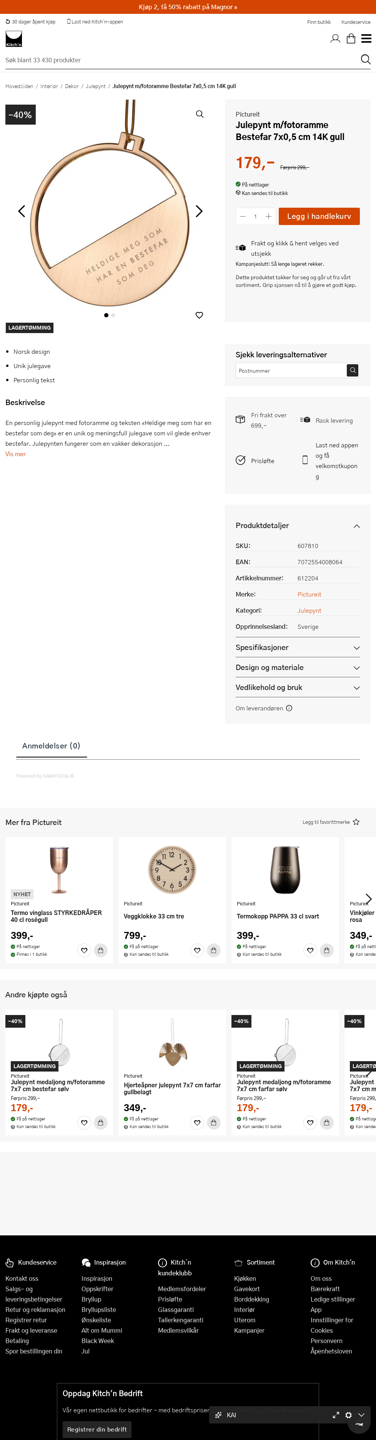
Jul (86, 1351)
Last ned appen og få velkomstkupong (337, 460)
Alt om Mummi (102, 1330)
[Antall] (255, 216)
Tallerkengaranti (180, 1319)
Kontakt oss (21, 1278)
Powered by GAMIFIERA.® (45, 775)
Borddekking (251, 1299)
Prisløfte (263, 460)
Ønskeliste (96, 1319)
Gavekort (247, 1288)
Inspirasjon (97, 1278)
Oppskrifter (97, 1288)
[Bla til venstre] (21, 211)
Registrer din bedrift (97, 1429)
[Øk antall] (268, 216)
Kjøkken (245, 1278)
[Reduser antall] (243, 216)
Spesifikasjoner (262, 647)
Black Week (98, 1340)
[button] (199, 315)
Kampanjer (249, 1330)
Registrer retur (26, 1319)
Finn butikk (319, 21)
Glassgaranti (176, 1309)
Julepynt (96, 85)
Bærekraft (325, 1288)
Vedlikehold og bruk (269, 687)
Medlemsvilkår (178, 1330)
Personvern (327, 1340)
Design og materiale (270, 667)
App (316, 1309)
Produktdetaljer (262, 525)
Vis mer (15, 453)
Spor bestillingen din (33, 1351)
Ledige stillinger (333, 1299)
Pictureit (248, 114)
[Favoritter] (84, 950)
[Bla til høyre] (198, 211)
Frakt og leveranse (31, 1330)
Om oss (321, 1278)
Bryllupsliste (99, 1309)
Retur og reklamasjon (35, 1309)
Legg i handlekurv (319, 216)
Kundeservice (356, 21)
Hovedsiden (19, 85)
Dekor (72, 85)
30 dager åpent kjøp (30, 21)
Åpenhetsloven (331, 1351)
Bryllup (91, 1299)
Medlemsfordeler (182, 1288)
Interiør (49, 85)
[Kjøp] (101, 950)
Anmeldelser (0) (51, 745)
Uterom (245, 1319)
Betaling (17, 1340)
